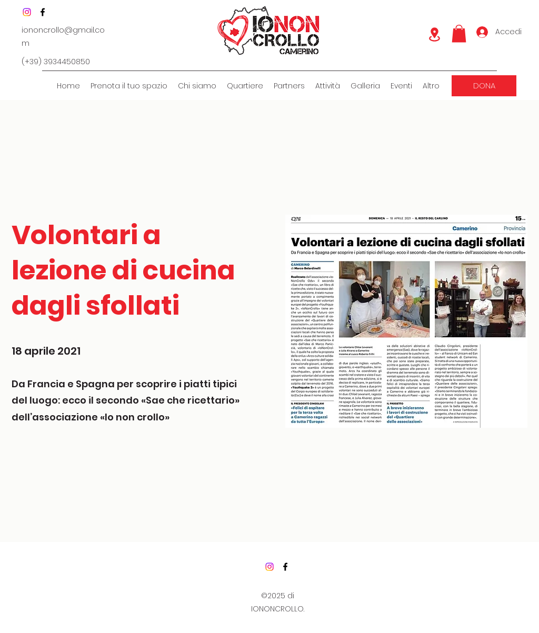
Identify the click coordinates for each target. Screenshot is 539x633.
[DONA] (484, 85)
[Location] (434, 34)
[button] (459, 33)
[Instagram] (27, 12)
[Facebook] (42, 12)
